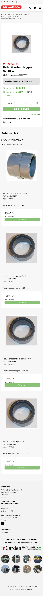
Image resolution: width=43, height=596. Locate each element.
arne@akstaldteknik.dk (24, 2)
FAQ (16, 133)
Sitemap (4, 520)
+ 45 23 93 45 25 (7, 2)
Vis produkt (22, 220)
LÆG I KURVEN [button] (21, 109)
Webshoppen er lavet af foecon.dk (21, 589)
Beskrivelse (7, 133)
